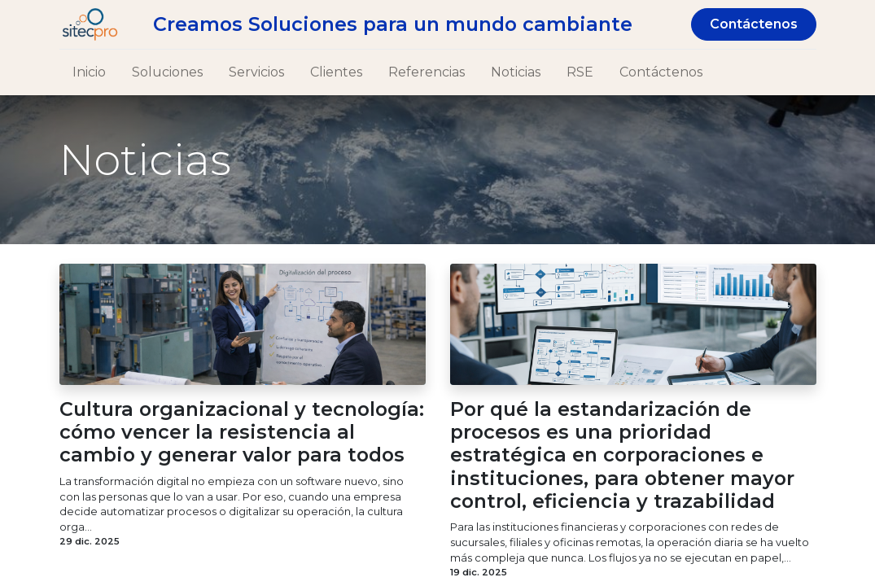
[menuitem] (89, 72)
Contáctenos (754, 24)
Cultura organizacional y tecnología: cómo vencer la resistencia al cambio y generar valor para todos (241, 432)
